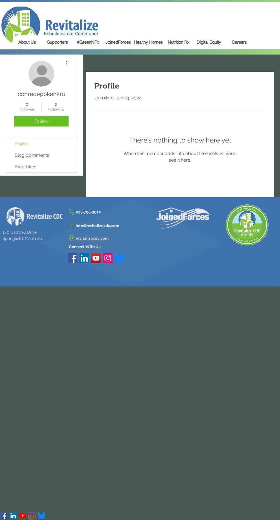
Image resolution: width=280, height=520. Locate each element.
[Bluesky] (41, 515)
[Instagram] (32, 515)
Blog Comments (32, 155)
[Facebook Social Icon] (72, 258)
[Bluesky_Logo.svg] (119, 258)
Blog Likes (25, 166)
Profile (21, 143)
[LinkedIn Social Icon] (84, 258)
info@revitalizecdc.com (97, 225)
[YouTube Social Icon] (96, 258)
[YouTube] (22, 515)
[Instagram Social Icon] (108, 258)
